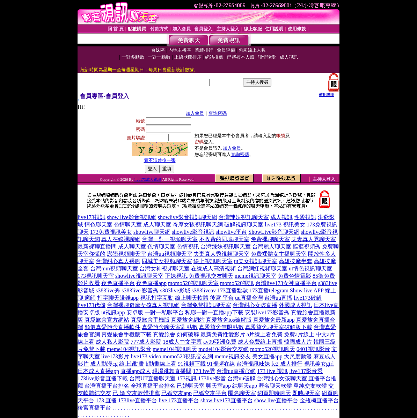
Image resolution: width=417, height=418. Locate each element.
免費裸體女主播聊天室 (279, 254)
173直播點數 (232, 290)
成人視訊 (281, 217)
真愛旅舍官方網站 (107, 320)
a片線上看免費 (265, 334)
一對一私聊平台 (164, 312)
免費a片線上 (299, 334)
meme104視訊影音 (129, 349)
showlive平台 (231, 232)
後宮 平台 (222, 298)
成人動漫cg (104, 364)
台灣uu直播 (278, 298)
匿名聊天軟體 (275, 386)
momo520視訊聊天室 (193, 283)
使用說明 (326, 94)
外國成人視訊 (295, 305)
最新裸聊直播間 (97, 246)
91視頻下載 (192, 364)
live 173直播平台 (179, 400)
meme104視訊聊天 (175, 349)
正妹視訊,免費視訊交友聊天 (199, 276)
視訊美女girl (319, 364)
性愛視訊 (305, 217)
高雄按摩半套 (295, 261)
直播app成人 (135, 371)
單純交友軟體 (310, 386)
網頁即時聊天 (274, 393)
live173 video (146, 356)
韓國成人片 (298, 342)
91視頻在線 (221, 364)
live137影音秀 (306, 371)
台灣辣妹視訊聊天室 (244, 217)
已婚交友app (176, 393)
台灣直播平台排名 (107, 386)
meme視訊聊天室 (255, 276)
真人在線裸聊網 (120, 239)
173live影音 (212, 378)
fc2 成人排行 (286, 364)
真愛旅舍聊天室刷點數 (170, 327)
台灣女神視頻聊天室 (164, 268)
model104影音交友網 (223, 349)
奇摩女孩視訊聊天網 (198, 224)
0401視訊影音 (313, 349)
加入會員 (195, 113)
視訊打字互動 (157, 298)
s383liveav (204, 290)
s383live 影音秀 (140, 290)
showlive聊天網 (151, 232)
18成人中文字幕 (182, 342)
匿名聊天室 (242, 393)
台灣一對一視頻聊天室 (170, 239)
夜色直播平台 (118, 283)
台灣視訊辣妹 (253, 364)
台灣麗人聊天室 (271, 246)
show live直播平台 (276, 400)
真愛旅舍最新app (274, 320)
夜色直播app (151, 283)
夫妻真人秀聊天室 (313, 239)
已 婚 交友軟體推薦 (136, 393)
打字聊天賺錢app (118, 298)
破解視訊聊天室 (243, 224)
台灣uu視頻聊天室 (169, 254)
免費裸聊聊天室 (270, 239)
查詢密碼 (217, 113)
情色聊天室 (98, 224)
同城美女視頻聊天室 (167, 261)
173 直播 (106, 400)
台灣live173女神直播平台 (286, 283)
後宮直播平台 (94, 408)
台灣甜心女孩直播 (255, 305)
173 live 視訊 (272, 371)
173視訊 (187, 378)
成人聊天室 (157, 224)
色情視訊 (188, 246)
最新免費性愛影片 (222, 334)
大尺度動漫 (298, 356)
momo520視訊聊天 (272, 349)
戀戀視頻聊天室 (126, 254)
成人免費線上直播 (260, 342)
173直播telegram (268, 290)
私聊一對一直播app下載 (214, 312)
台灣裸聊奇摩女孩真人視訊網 (143, 305)
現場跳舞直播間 (171, 371)
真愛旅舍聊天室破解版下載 (278, 327)
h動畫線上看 (161, 364)
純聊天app (244, 386)
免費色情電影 (294, 276)
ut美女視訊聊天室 (255, 261)
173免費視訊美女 (111, 232)
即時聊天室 (306, 393)
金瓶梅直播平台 (319, 400)
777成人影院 (146, 342)
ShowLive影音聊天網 (273, 232)
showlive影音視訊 (193, 232)
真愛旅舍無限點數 (221, 327)
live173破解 (308, 298)
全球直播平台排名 (153, 386)
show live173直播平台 (226, 400)
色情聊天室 (128, 224)
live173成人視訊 (147, 179)
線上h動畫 (131, 364)
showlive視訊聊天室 (139, 276)
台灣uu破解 (241, 378)
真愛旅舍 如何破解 (176, 334)
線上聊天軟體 (191, 298)
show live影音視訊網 (131, 217)
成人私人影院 (112, 342)
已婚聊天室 (191, 386)
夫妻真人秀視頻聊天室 (221, 254)
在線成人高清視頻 (213, 268)
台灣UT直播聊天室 (152, 378)
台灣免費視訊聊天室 (206, 305)
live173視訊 (91, 217)
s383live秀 (108, 290)
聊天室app (218, 386)
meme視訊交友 (232, 356)
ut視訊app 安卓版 (122, 312)
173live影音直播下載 (103, 378)
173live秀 (204, 371)
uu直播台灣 (249, 298)
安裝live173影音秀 (267, 312)
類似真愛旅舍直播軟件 (112, 327)
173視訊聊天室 (96, 276)
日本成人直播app (98, 371)
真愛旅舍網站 (188, 320)
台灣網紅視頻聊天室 (262, 268)
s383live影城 (175, 290)
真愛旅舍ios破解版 (229, 320)
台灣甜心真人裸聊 (118, 261)
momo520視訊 (237, 283)
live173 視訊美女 (285, 224)
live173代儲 (91, 305)
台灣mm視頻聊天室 (114, 268)
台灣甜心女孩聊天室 (282, 378)
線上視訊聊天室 (213, 261)
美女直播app (267, 356)
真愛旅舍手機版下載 (126, 334)
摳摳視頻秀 (307, 246)
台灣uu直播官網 (236, 371)
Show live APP (306, 290)
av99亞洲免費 (219, 342)
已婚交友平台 (210, 393)
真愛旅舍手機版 (150, 320)
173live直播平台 (137, 400)
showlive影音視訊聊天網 (187, 217)
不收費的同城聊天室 (224, 239)
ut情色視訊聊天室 (310, 268)
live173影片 (115, 356)
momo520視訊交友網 (188, 356)
